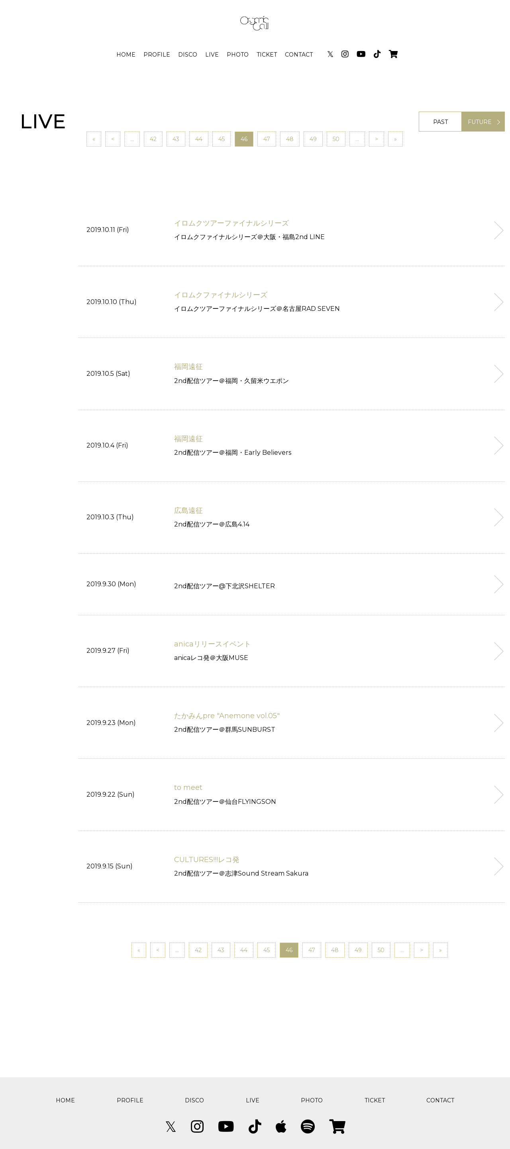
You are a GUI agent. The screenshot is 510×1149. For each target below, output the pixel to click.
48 (290, 139)
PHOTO (238, 54)
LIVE (212, 54)
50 (336, 139)
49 (313, 139)
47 (266, 139)
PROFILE (156, 54)
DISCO (187, 54)
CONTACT (299, 54)
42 (153, 139)
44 (198, 139)
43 (176, 139)
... (132, 139)
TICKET (267, 54)
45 (221, 139)
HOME (125, 54)
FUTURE (480, 122)
